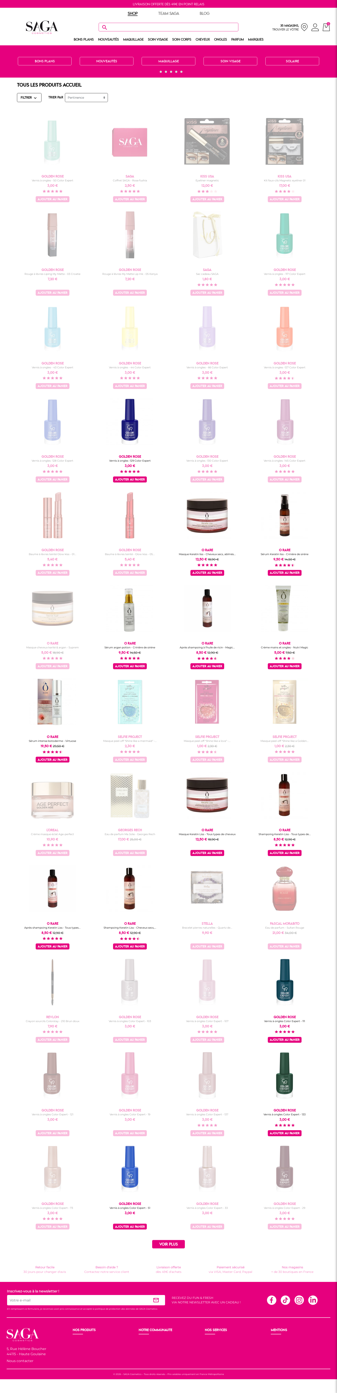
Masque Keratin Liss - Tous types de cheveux (207, 834)
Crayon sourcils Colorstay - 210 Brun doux (52, 1021)
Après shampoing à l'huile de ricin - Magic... (207, 647)
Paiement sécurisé (219, 1345)
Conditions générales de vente (294, 1345)
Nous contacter (20, 1361)
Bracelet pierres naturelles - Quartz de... (207, 927)
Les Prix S (146, 1351)
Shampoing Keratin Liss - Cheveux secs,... (130, 927)
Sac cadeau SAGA (207, 274)
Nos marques (83, 1366)
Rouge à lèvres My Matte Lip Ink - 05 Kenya (130, 274)
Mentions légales (284, 1340)
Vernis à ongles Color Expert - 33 (207, 1207)
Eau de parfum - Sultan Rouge (284, 927)
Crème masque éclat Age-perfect (52, 834)
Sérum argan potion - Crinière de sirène (129, 647)
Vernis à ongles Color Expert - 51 (130, 1207)
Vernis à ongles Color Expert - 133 (284, 1114)
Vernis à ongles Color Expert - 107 (207, 1021)
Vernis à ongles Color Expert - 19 (130, 1114)
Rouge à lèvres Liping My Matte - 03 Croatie (52, 274)
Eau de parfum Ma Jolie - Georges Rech (130, 834)
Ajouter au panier (52, 199)
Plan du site (280, 1356)
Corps (77, 1356)
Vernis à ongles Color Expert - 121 (52, 1114)
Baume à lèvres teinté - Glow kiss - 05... (130, 554)
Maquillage (81, 1345)
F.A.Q (209, 1351)
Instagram (299, 1300)
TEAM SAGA (168, 13)
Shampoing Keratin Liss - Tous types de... (285, 834)
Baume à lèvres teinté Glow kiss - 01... (52, 554)
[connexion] (315, 28)
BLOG (205, 13)
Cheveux (79, 1361)
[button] (155, 72)
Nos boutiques (150, 1345)
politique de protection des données (115, 1308)
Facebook (271, 1300)
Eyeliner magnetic (207, 180)
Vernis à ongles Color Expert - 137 (207, 1114)
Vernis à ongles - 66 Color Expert (207, 367)
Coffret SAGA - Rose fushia (130, 180)
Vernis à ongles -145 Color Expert (284, 460)
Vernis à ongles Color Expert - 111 (284, 1021)
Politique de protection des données (298, 1351)
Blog (143, 1356)
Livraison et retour (219, 1340)
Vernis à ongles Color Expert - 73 (52, 1207)
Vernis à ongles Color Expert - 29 (284, 1207)
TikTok (285, 1300)
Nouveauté (81, 1340)
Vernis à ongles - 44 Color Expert (130, 367)
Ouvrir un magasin (153, 1340)
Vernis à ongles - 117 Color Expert (284, 274)
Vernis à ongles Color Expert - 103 (130, 1021)
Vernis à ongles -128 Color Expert (52, 460)
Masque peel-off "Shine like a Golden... (284, 740)
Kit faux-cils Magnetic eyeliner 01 (284, 180)
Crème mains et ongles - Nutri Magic (284, 647)
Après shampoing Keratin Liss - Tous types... (52, 927)
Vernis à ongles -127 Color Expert (284, 367)
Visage (78, 1351)
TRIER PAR (55, 97)
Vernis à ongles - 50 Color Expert (52, 180)
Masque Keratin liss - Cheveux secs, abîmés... (207, 554)
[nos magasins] (290, 27)
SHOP (133, 13)
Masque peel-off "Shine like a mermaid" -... (130, 740)
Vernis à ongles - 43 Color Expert (52, 367)
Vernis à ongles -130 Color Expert (207, 460)
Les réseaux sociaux (154, 1361)
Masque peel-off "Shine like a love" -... (207, 740)
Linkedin (313, 1300)
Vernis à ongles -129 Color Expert (130, 460)
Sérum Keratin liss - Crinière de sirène (284, 554)
